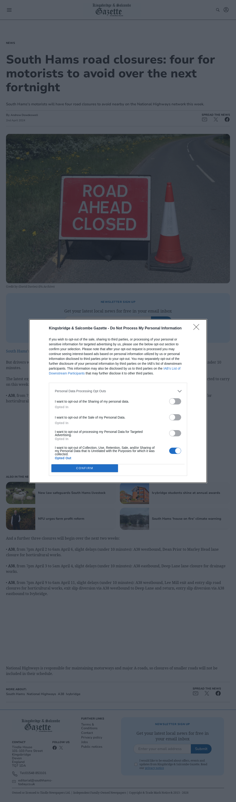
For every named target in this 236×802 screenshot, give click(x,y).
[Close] (197, 328)
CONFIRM (84, 468)
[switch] (175, 401)
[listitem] (118, 391)
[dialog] (118, 401)
